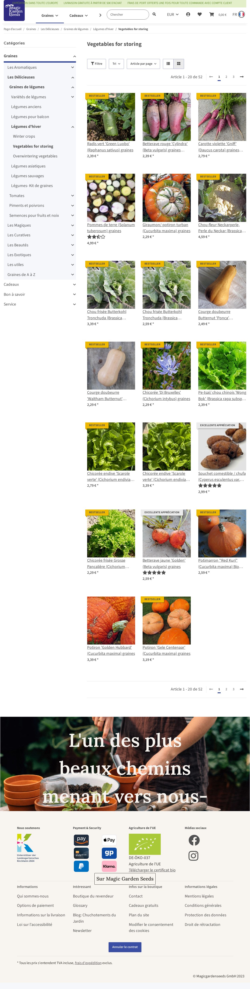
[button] (188, 14)
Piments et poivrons (26, 205)
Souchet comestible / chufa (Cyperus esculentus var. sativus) (222, 477)
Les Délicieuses (21, 77)
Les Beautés (17, 245)
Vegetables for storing (33, 146)
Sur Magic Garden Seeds (125, 879)
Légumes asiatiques (28, 166)
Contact (136, 896)
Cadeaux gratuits (143, 905)
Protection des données (205, 915)
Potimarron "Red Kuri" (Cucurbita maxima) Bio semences (218, 563)
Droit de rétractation (202, 925)
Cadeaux (11, 284)
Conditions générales (203, 905)
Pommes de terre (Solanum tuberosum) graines (111, 228)
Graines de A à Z (21, 275)
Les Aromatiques (22, 67)
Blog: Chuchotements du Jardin (94, 918)
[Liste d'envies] (199, 14)
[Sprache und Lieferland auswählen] (238, 14)
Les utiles (15, 265)
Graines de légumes (27, 87)
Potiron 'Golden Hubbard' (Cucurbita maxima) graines (111, 650)
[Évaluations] (96, 237)
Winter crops (24, 136)
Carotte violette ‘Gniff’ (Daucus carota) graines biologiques (218, 147)
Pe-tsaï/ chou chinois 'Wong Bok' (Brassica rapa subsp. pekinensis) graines (222, 396)
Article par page (141, 63)
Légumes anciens (26, 107)
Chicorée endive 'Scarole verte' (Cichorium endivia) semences (109, 477)
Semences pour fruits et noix (34, 215)
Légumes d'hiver (26, 126)
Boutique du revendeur (93, 896)
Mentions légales (199, 896)
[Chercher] (128, 15)
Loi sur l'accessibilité (34, 925)
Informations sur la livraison (41, 915)
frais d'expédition (88, 962)
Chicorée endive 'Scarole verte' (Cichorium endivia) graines (165, 477)
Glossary (80, 905)
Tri (114, 63)
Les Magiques (19, 225)
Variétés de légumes (28, 97)
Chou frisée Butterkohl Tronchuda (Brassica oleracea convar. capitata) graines (165, 315)
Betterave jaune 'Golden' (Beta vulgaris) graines (164, 563)
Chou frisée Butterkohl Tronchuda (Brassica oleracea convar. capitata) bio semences (109, 315)
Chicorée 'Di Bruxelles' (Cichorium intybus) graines (166, 395)
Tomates (16, 196)
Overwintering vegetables (35, 156)
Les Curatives (18, 235)
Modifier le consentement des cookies (151, 928)
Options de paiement (35, 905)
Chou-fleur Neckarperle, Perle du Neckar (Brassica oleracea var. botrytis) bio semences (220, 228)
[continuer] (241, 77)
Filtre (96, 63)
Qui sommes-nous (32, 896)
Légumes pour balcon (30, 117)
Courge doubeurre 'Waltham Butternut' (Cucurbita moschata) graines (106, 396)
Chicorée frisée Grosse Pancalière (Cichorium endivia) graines (106, 563)
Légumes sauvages (27, 176)
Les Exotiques (19, 255)
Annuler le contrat (125, 947)
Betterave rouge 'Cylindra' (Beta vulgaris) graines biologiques (165, 147)
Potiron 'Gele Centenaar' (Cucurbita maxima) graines (166, 650)
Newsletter (82, 931)
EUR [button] (170, 14)
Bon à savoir (14, 294)
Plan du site (139, 915)
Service (10, 304)
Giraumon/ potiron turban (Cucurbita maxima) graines (166, 228)
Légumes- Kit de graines (32, 186)
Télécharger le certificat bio (152, 870)
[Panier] (217, 14)
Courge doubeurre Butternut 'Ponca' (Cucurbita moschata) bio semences (220, 315)
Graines (10, 56)
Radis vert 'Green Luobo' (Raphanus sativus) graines (110, 147)
